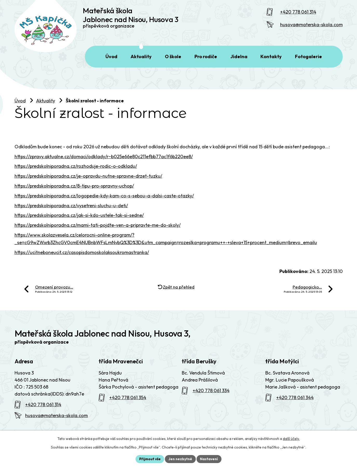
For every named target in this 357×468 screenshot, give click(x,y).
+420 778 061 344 (295, 404)
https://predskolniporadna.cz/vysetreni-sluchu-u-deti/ (71, 212)
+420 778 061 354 (127, 404)
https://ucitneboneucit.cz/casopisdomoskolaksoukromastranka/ (82, 259)
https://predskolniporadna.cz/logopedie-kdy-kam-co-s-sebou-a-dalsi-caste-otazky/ (104, 202)
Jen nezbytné (180, 458)
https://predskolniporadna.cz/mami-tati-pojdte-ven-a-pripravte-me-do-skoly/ (98, 231)
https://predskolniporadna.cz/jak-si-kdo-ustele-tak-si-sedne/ (79, 221)
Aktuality (45, 107)
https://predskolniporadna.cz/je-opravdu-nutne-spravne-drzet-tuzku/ (88, 182)
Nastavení (210, 458)
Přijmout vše (149, 458)
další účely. (291, 438)
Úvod (20, 107)
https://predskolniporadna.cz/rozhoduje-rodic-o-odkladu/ (76, 172)
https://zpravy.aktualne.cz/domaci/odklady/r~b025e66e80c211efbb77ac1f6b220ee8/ (104, 163)
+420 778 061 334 (211, 397)
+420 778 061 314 (298, 15)
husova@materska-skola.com (311, 28)
